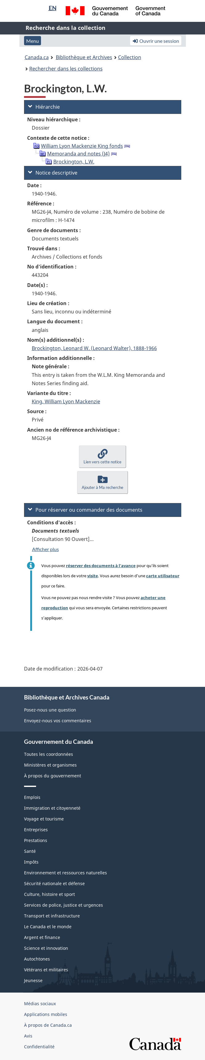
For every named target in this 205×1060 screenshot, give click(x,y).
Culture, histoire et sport (49, 894)
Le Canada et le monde (48, 926)
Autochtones (37, 959)
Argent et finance (42, 937)
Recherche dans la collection (65, 27)
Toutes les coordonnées (48, 754)
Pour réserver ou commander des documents (85, 509)
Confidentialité (39, 1047)
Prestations (35, 840)
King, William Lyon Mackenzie (66, 401)
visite (92, 575)
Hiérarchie (44, 106)
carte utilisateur (162, 575)
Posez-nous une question (50, 710)
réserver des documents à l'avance (101, 565)
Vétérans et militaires (46, 970)
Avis (28, 1036)
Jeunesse (33, 980)
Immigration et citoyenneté (52, 808)
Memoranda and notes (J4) (78, 153)
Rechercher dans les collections (66, 68)
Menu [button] (32, 41)
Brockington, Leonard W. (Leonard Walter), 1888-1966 (94, 348)
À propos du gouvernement (52, 776)
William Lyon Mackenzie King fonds (82, 146)
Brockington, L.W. (73, 161)
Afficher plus (45, 549)
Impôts (31, 862)
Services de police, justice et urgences (63, 905)
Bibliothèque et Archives (84, 57)
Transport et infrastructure (52, 916)
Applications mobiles (45, 1014)
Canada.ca (37, 57)
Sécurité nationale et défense (54, 883)
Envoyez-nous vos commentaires (57, 720)
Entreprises (36, 829)
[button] (102, 456)
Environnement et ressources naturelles (65, 873)
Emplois (32, 797)
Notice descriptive (52, 172)
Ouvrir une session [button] (155, 41)
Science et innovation (46, 948)
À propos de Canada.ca (48, 1025)
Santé (30, 851)
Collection (129, 57)
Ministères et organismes (50, 765)
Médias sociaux (40, 1003)
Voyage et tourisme (44, 819)
